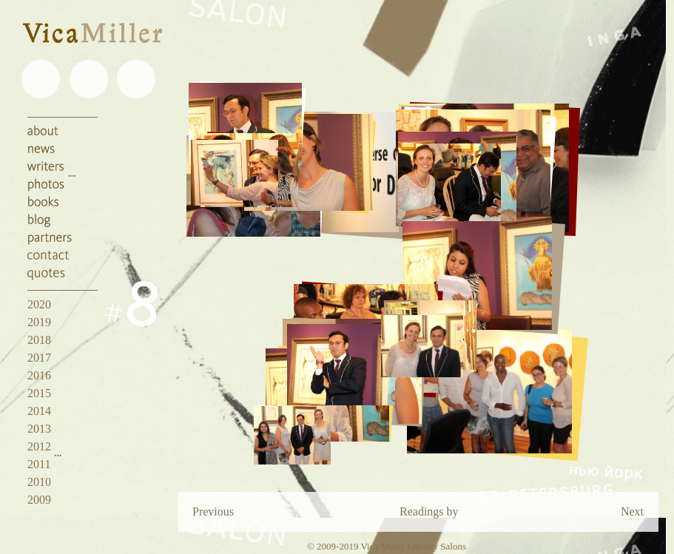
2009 (39, 499)
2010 (39, 482)
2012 (39, 446)
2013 (39, 428)
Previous (213, 511)
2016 (39, 375)
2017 (39, 357)
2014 (39, 411)
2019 (39, 322)
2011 (38, 464)
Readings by (429, 511)
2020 (39, 304)
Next (632, 511)
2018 (39, 340)
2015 (39, 393)
